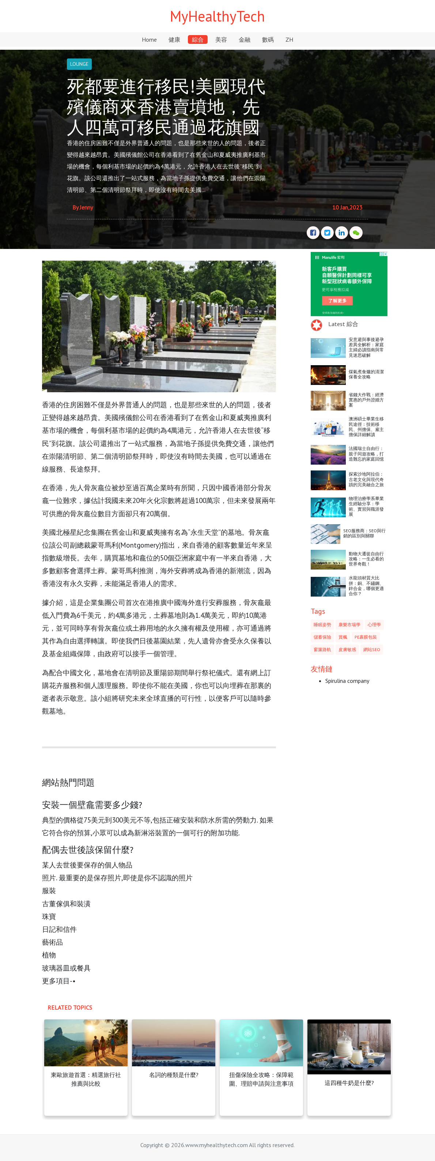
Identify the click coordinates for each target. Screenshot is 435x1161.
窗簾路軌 (322, 649)
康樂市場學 (349, 624)
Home (149, 39)
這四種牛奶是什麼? (349, 1082)
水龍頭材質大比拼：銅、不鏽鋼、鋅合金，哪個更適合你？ (366, 585)
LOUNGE (79, 64)
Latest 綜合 (343, 324)
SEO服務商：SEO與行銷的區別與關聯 (364, 533)
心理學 (374, 624)
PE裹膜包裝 (366, 637)
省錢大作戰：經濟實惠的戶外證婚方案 (366, 400)
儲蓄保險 (322, 637)
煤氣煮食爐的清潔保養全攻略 (366, 374)
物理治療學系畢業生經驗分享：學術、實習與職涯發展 (366, 506)
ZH (289, 39)
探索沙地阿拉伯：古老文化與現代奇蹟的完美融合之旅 (366, 479)
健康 (174, 39)
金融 (244, 39)
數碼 (268, 39)
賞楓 (342, 637)
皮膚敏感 (347, 649)
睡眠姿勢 (322, 624)
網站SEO (371, 649)
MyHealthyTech (217, 16)
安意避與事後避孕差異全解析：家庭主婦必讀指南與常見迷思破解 (366, 347)
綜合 (198, 39)
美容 (221, 39)
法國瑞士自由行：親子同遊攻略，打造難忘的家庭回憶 (366, 454)
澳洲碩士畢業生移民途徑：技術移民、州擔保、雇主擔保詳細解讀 (366, 426)
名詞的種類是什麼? (173, 1074)
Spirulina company (347, 680)
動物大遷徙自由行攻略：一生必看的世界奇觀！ (366, 559)
